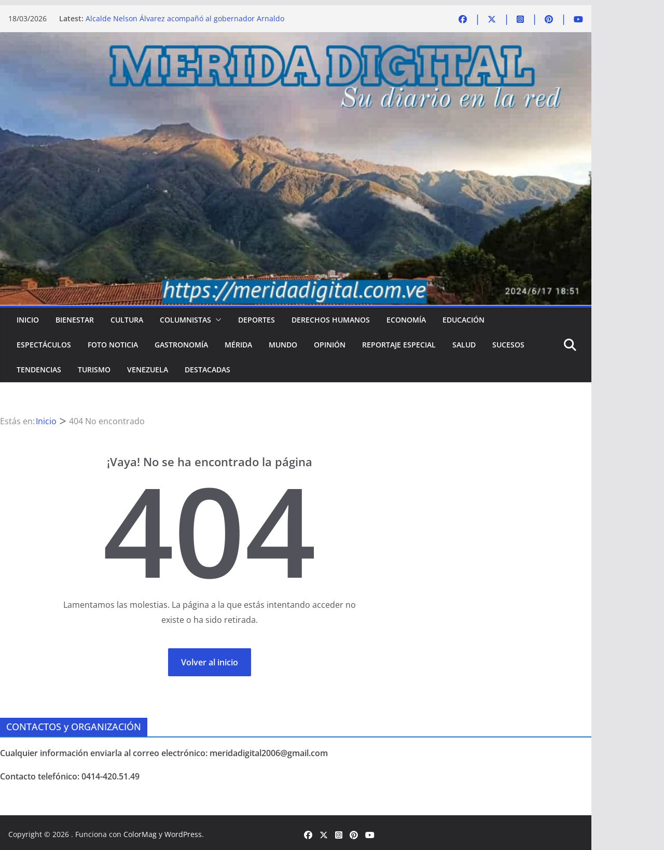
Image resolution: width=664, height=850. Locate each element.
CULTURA (126, 320)
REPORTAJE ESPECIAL (399, 345)
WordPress (183, 834)
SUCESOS (508, 345)
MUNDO (283, 345)
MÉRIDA (238, 345)
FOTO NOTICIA (113, 345)
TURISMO (94, 369)
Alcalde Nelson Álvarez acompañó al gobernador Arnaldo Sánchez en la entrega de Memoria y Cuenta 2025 (185, 23)
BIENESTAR (75, 320)
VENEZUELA (147, 369)
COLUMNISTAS (185, 320)
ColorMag (140, 834)
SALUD (464, 345)
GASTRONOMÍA (181, 345)
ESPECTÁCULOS (44, 345)
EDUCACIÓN (463, 320)
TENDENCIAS (39, 369)
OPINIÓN (329, 345)
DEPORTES (256, 320)
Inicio (28, 320)
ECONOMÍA (406, 320)
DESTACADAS (207, 369)
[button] (216, 320)
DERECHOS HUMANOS (331, 320)
